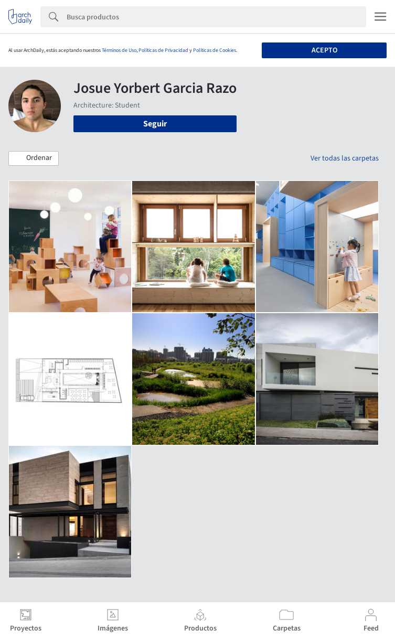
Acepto (324, 50)
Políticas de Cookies (214, 50)
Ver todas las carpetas (345, 158)
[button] (33, 158)
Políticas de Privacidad (163, 50)
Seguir (155, 124)
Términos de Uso (119, 50)
